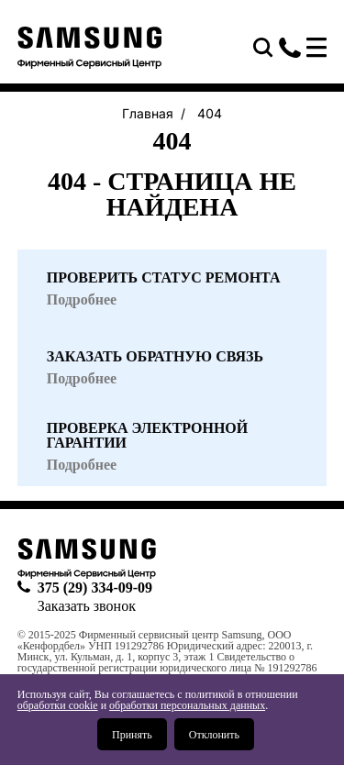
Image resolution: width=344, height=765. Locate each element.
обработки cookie (57, 705)
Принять (132, 734)
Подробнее (82, 465)
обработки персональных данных (187, 705)
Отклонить (214, 734)
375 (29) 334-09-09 (290, 48)
